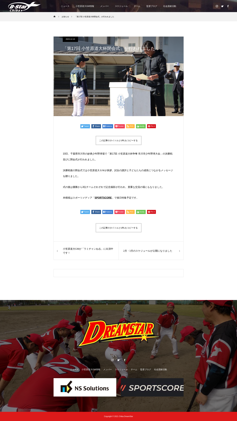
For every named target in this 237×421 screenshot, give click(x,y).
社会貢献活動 (169, 6)
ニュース (65, 6)
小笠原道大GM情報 (85, 6)
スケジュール (121, 6)
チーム (137, 6)
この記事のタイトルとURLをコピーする (118, 140)
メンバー (104, 6)
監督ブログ (151, 6)
